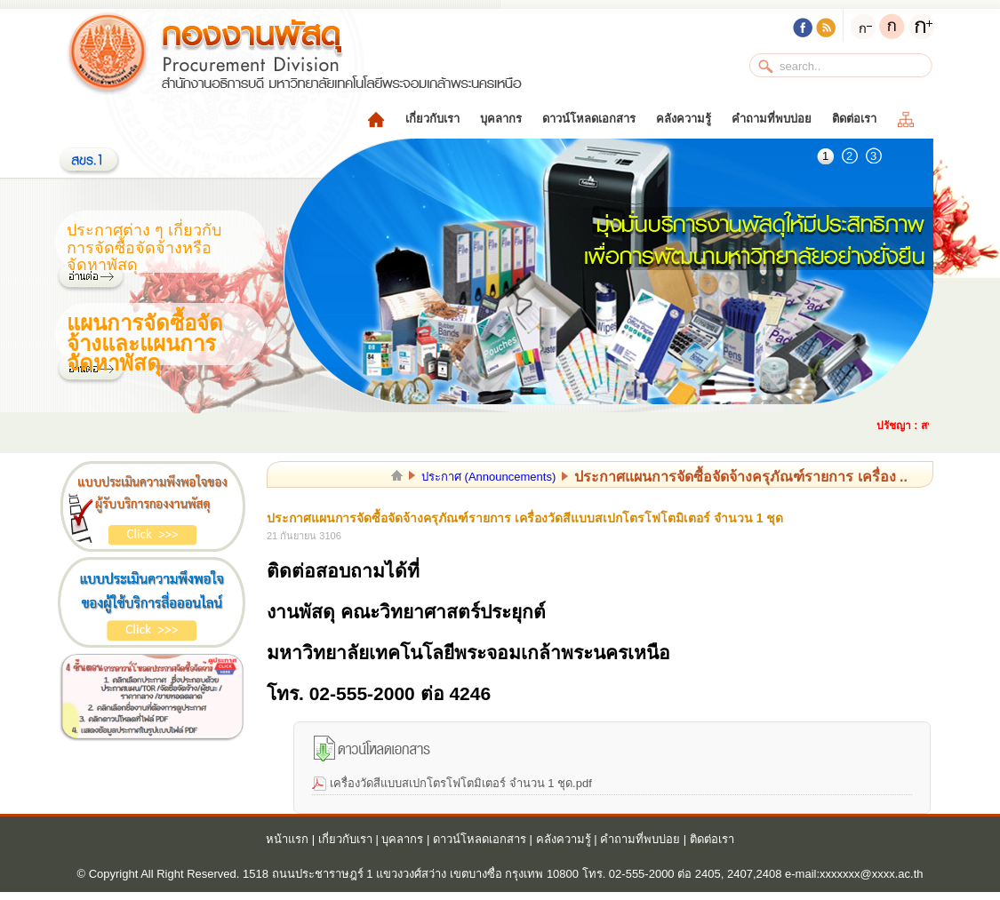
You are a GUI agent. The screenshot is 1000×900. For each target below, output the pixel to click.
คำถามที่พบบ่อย (772, 118)
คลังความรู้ (683, 118)
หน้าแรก (287, 839)
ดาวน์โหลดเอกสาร (589, 118)
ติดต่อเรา (854, 118)
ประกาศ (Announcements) (488, 476)
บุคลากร (501, 118)
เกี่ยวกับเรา (432, 118)
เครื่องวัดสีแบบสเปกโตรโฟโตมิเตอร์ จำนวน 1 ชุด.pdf (461, 783)
